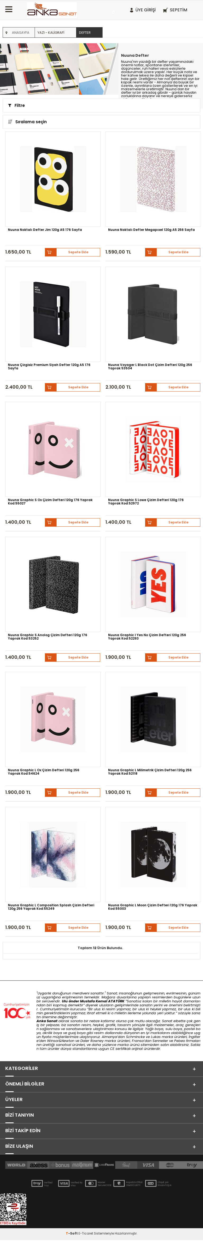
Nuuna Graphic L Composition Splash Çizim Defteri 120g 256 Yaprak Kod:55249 (51, 906)
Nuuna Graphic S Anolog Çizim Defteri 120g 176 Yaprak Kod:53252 (47, 636)
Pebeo (179, 1040)
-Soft (72, 1241)
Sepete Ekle (78, 252)
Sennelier (160, 1040)
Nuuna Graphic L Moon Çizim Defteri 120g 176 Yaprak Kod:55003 (152, 906)
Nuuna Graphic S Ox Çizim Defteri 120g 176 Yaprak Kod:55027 (50, 501)
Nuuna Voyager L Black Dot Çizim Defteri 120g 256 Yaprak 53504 (150, 366)
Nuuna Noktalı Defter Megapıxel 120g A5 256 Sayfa (151, 230)
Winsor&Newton (60, 1040)
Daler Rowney (92, 1040)
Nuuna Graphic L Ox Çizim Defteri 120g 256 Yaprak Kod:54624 (43, 771)
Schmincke (135, 1036)
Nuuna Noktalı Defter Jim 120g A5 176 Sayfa (45, 230)
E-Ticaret (86, 1241)
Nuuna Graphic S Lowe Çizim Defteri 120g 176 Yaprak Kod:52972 (146, 501)
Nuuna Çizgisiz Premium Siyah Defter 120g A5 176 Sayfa (49, 366)
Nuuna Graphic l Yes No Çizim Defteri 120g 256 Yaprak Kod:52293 (147, 636)
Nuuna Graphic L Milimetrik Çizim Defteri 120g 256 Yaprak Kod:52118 (150, 771)
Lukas (156, 1036)
